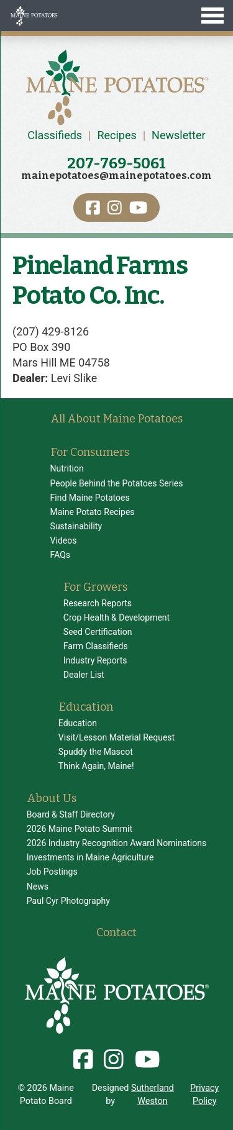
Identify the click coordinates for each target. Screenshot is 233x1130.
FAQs (60, 555)
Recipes (116, 135)
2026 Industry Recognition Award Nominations (116, 843)
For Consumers (90, 452)
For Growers (95, 587)
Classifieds (54, 135)
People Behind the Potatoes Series (116, 483)
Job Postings (52, 872)
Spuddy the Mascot (95, 752)
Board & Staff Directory (71, 814)
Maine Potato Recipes (92, 512)
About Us (51, 798)
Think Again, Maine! (96, 766)
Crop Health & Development (116, 617)
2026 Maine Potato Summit (79, 829)
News (37, 886)
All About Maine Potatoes (117, 419)
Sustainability (76, 526)
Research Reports (97, 603)
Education (86, 707)
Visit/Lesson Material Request (116, 737)
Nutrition (67, 468)
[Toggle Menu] (116, 15)
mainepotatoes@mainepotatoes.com (116, 175)
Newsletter (179, 135)
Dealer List (83, 675)
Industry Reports (95, 660)
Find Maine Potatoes (90, 498)
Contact (116, 932)
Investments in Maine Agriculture (90, 857)
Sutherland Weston (152, 1094)
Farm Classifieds (95, 646)
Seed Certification (97, 632)
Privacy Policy (204, 1094)
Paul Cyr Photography (68, 901)
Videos (63, 540)
